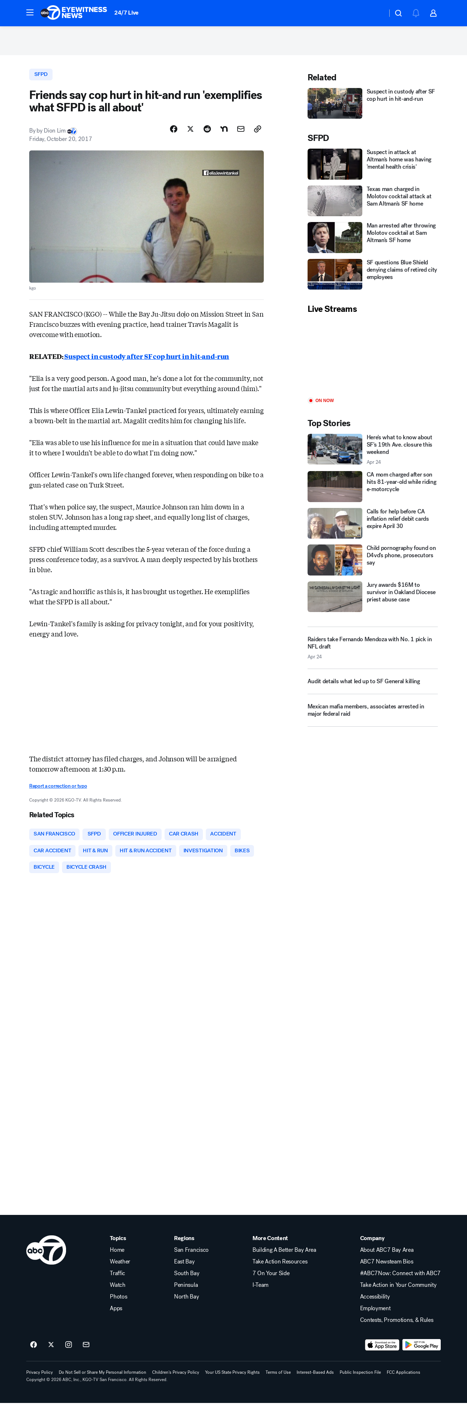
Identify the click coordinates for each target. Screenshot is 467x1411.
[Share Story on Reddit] (207, 134)
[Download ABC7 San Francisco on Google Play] (421, 1353)
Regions (184, 1246)
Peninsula (186, 1293)
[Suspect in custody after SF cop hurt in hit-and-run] (373, 107)
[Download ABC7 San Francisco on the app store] (382, 1353)
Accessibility (375, 1305)
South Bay (186, 1281)
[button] (30, 12)
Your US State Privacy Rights (232, 1380)
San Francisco (191, 1258)
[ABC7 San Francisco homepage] (73, 13)
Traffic (117, 1281)
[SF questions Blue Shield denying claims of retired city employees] (373, 278)
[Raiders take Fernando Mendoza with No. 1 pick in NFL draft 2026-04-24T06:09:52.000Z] (373, 652)
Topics (118, 1246)
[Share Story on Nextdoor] (224, 134)
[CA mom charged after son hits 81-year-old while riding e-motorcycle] (373, 490)
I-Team (260, 1293)
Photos (118, 1305)
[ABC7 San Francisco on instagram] (68, 1353)
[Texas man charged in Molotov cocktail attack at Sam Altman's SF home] (373, 205)
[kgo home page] (46, 1258)
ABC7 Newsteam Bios (386, 1270)
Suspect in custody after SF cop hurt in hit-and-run (146, 361)
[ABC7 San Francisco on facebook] (33, 1353)
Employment (375, 1316)
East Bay (184, 1270)
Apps (116, 1316)
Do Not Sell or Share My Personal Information (102, 1380)
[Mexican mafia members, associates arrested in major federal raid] (373, 717)
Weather (120, 1270)
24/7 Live (126, 12)
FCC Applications (403, 1380)
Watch (117, 1293)
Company (372, 1246)
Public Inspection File (360, 1380)
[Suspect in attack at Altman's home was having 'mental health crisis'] (373, 168)
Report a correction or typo (58, 791)
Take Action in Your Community (398, 1293)
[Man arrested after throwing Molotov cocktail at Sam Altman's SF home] (373, 241)
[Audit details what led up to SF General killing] (373, 688)
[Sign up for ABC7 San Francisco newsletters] (86, 1353)
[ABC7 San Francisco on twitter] (51, 1353)
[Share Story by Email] (241, 134)
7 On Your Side (271, 1281)
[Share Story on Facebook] (173, 134)
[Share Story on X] (190, 134)
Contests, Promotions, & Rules (396, 1328)
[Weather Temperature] (376, 13)
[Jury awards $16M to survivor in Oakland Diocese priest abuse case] (373, 600)
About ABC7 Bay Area (387, 1258)
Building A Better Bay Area (284, 1258)
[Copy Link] (257, 134)
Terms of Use (278, 1380)
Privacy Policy (39, 1380)
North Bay (186, 1305)
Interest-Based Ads (315, 1380)
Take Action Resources (279, 1270)
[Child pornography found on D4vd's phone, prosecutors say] (373, 563)
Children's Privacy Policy (175, 1380)
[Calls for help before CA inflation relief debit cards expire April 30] (373, 527)
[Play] (373, 360)
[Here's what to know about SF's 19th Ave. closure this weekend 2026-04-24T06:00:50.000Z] (373, 453)
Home (117, 1258)
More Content (270, 1246)
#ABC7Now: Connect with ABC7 (400, 1281)
